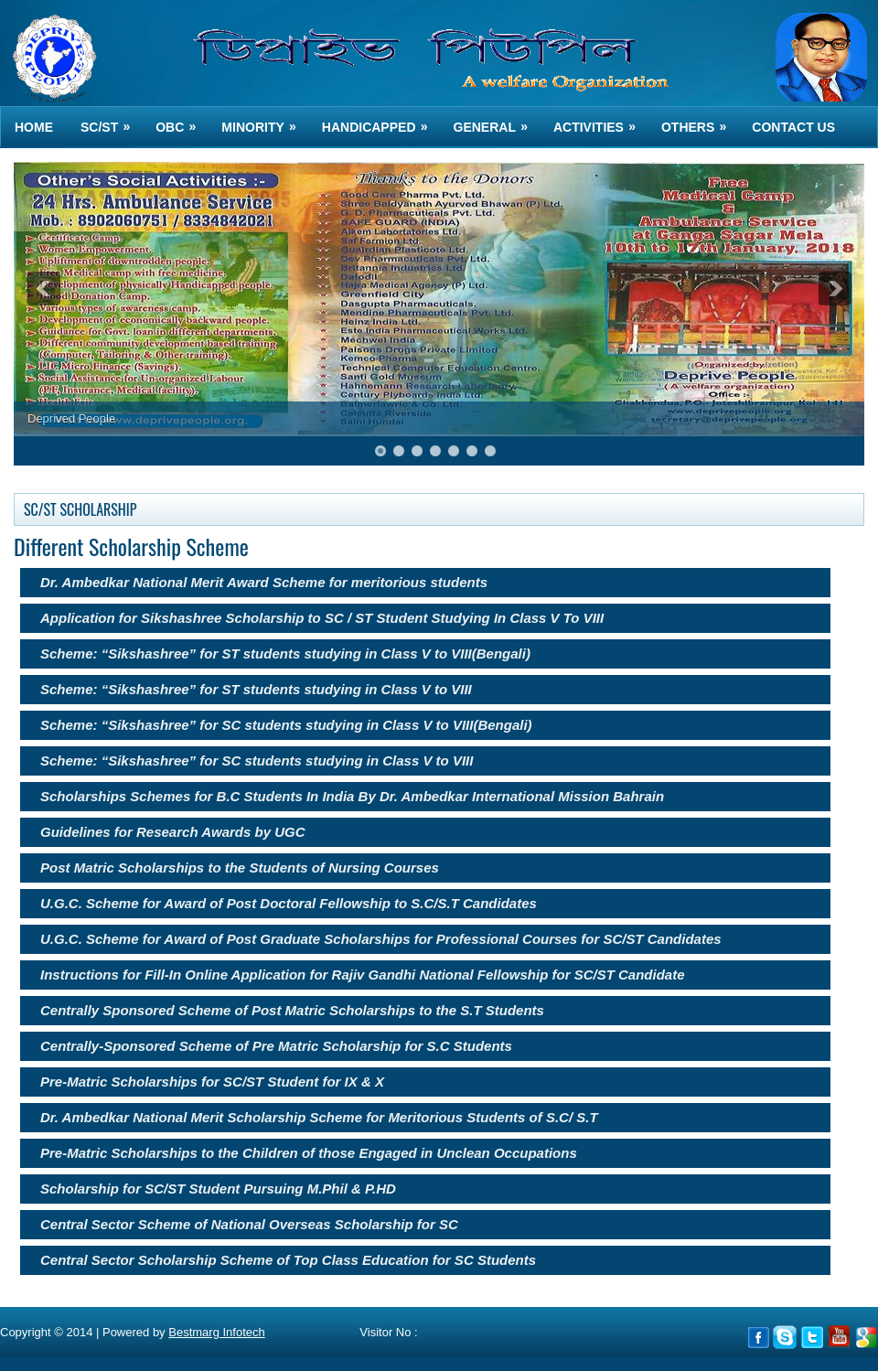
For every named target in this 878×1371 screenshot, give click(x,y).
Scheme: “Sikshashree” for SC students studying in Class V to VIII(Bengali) (286, 725)
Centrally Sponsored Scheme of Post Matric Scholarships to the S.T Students (292, 1010)
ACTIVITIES (600, 120)
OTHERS (699, 120)
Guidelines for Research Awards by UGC (172, 832)
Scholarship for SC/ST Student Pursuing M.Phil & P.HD (218, 1188)
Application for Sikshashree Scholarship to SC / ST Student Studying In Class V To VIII (322, 618)
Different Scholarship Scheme (131, 546)
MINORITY (264, 120)
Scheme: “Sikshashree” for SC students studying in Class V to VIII (256, 760)
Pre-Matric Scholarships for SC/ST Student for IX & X (212, 1081)
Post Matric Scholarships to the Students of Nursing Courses (239, 867)
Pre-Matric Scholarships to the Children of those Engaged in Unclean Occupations (308, 1153)
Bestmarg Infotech (216, 1332)
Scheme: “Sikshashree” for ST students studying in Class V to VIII (256, 689)
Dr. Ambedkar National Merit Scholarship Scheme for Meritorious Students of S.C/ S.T (319, 1117)
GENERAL (497, 120)
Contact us (793, 127)
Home (34, 127)
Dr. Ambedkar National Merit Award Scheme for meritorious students (263, 582)
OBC (181, 120)
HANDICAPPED (381, 120)
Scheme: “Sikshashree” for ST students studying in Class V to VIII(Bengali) (285, 653)
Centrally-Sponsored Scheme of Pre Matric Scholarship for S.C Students (276, 1046)
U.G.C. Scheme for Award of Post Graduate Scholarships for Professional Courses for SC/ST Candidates (381, 939)
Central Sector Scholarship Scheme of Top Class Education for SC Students (288, 1260)
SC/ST (111, 120)
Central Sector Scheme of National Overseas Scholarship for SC (249, 1224)
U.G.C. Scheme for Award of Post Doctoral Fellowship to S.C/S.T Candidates (288, 903)
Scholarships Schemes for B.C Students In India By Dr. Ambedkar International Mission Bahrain (352, 796)
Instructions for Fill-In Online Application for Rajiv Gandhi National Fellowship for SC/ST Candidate (362, 974)
